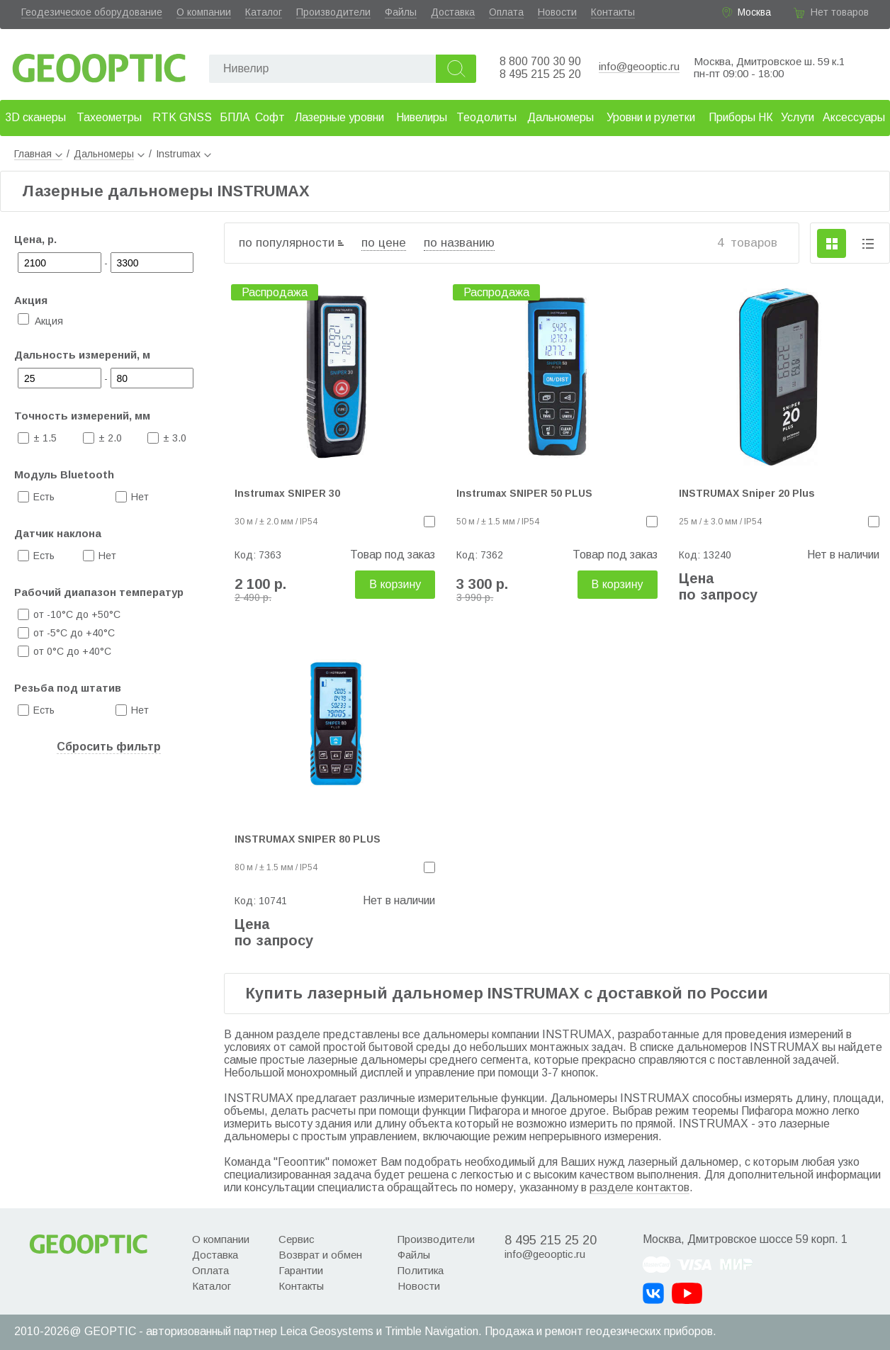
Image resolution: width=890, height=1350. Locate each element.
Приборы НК (741, 117)
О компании (203, 12)
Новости (557, 12)
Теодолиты (486, 117)
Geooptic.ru (99, 64)
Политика (421, 1270)
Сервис (296, 1239)
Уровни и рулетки (651, 117)
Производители (333, 12)
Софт (270, 117)
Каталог (263, 12)
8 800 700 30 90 (540, 61)
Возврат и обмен (320, 1255)
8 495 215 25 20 (540, 74)
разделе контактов (639, 1187)
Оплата (506, 12)
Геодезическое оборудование (91, 12)
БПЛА (235, 117)
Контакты (613, 12)
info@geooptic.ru (639, 66)
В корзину (395, 584)
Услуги (797, 117)
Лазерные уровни (339, 117)
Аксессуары (854, 117)
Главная (38, 153)
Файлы (401, 12)
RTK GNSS (182, 117)
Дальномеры (560, 117)
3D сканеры (35, 117)
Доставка (453, 12)
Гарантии (300, 1270)
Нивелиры (421, 117)
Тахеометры (109, 117)
